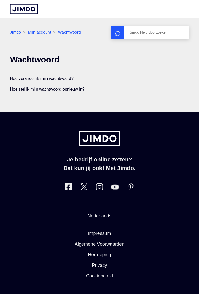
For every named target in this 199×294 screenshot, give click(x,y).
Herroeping (99, 254)
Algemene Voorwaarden (99, 244)
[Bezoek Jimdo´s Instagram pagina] (99, 188)
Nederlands (99, 215)
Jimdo (15, 32)
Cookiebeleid (99, 275)
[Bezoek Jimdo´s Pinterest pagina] (130, 188)
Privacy (99, 265)
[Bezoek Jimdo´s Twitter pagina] (84, 188)
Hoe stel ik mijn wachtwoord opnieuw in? (47, 89)
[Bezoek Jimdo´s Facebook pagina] (68, 188)
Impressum (99, 233)
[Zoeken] (150, 32)
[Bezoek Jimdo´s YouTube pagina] (115, 188)
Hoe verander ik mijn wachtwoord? (41, 78)
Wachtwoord (69, 32)
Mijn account (39, 32)
